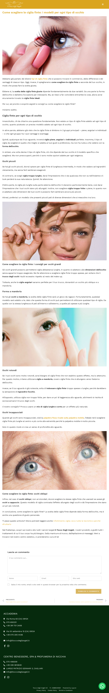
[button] (102, 686)
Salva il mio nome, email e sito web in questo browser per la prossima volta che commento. (49, 585)
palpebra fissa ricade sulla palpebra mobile (64, 418)
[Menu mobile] (103, 4)
